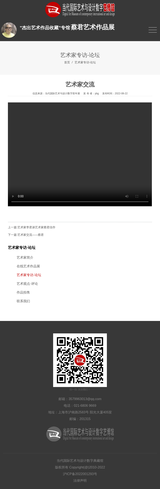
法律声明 (80, 480)
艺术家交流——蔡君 (31, 234)
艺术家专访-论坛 (85, 62)
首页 (67, 62)
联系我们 (23, 301)
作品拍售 (23, 292)
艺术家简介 (25, 257)
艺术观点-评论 (27, 283)
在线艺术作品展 (28, 266)
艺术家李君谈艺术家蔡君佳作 (36, 227)
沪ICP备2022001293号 (80, 474)
